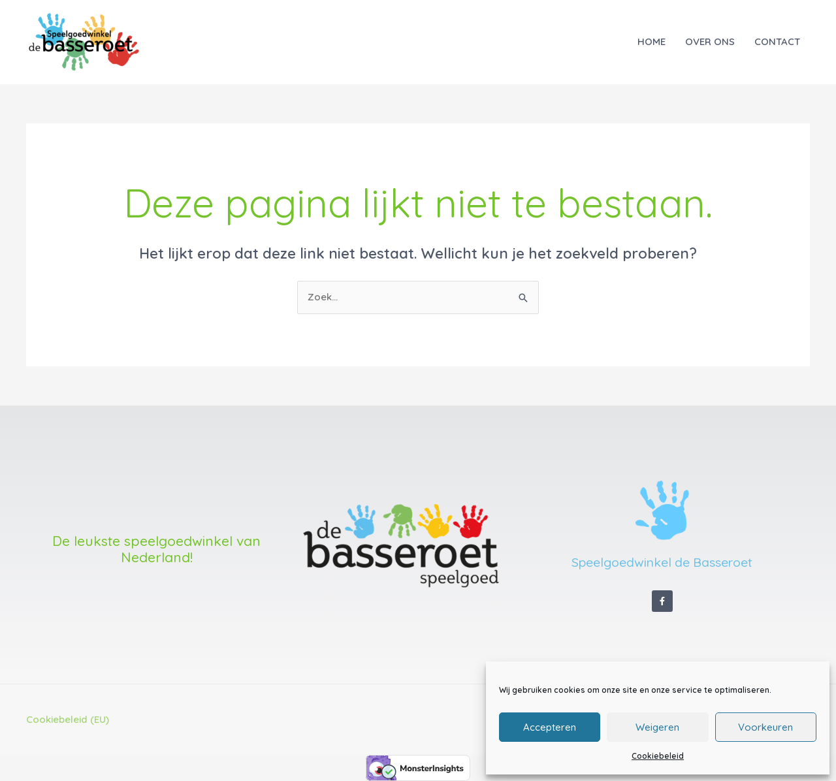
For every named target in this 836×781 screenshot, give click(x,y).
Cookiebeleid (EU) (67, 719)
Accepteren (549, 727)
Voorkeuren (765, 727)
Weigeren (657, 727)
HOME (651, 41)
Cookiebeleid (658, 756)
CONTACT (777, 41)
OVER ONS (710, 41)
